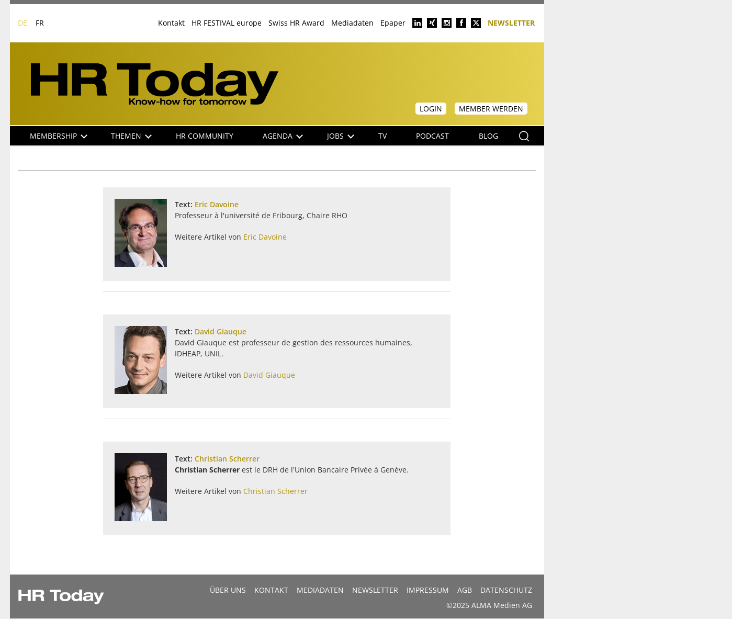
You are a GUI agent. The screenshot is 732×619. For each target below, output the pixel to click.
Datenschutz (506, 590)
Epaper (393, 23)
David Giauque (220, 331)
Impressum (428, 590)
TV (382, 136)
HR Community (204, 136)
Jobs (340, 136)
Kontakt (171, 23)
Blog (488, 136)
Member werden (491, 109)
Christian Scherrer (227, 459)
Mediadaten (352, 23)
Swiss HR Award (296, 23)
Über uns (228, 590)
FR (40, 23)
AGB (464, 590)
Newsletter (511, 22)
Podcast (432, 136)
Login (431, 109)
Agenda (283, 136)
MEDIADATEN (320, 590)
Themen (131, 136)
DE (22, 23)
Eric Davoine (217, 204)
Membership (58, 136)
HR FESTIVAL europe (227, 23)
